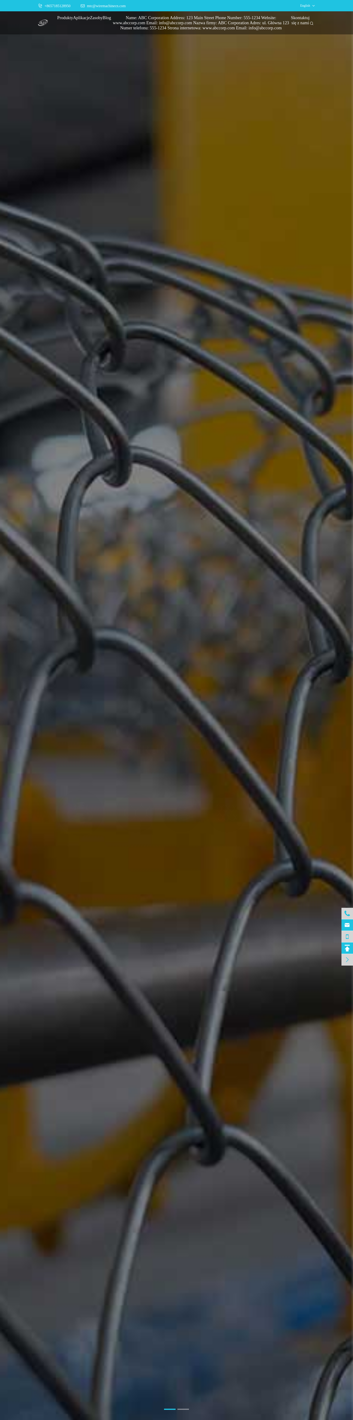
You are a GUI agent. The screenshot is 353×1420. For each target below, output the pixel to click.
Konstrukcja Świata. (176, 749)
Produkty (65, 17)
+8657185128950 (54, 6)
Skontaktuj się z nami (300, 20)
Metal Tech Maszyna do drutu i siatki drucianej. (176, 735)
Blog (107, 17)
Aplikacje (81, 17)
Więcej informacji (176, 767)
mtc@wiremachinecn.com (103, 6)
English (305, 5)
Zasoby (96, 17)
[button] (170, 1409)
